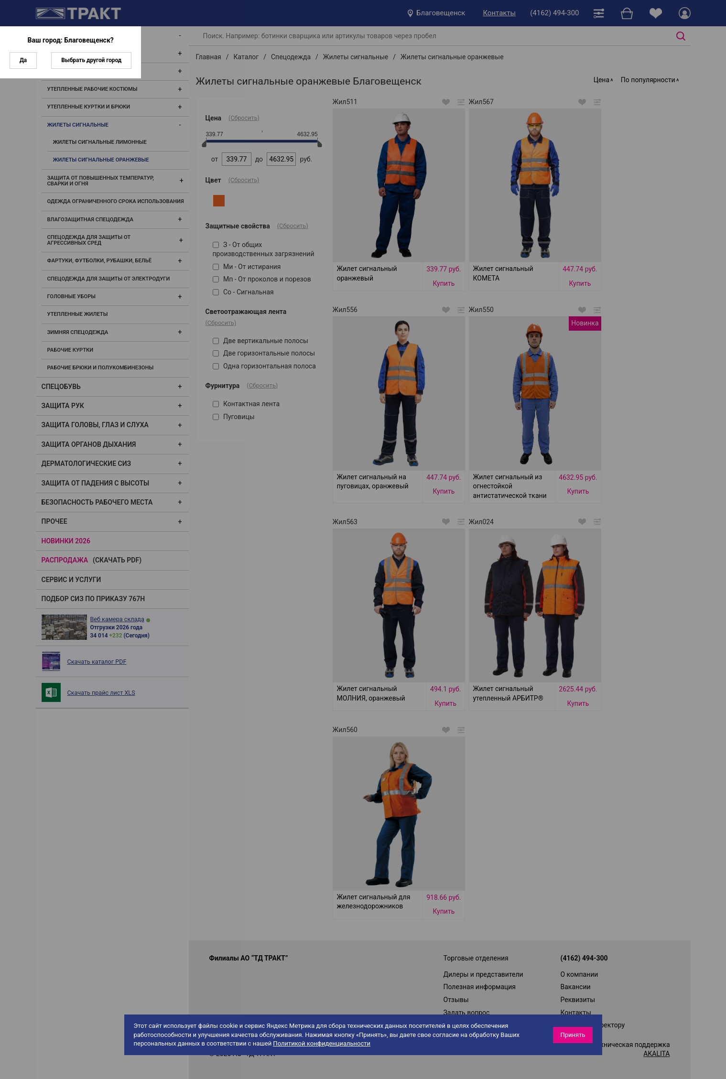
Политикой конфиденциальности (321, 1043)
